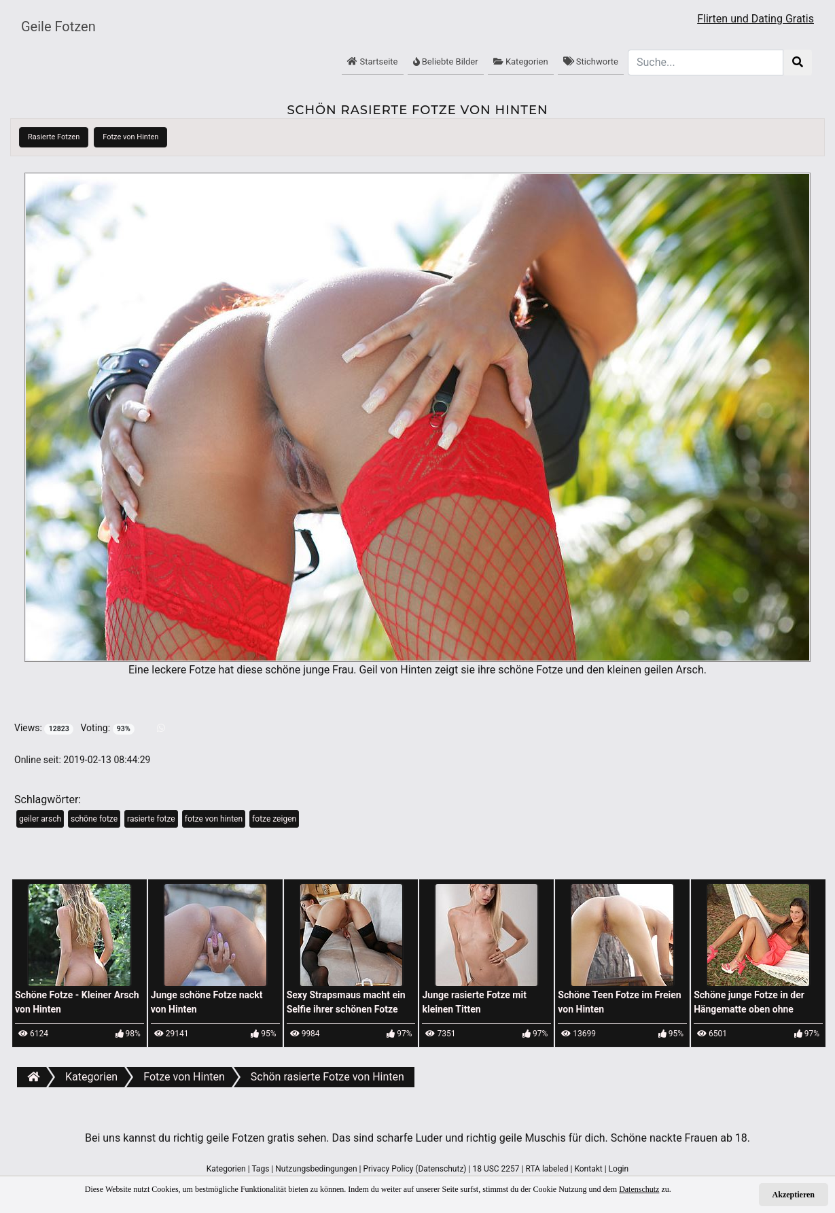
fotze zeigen (274, 819)
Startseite (372, 61)
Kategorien (520, 61)
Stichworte (590, 61)
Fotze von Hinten (130, 137)
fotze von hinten (214, 819)
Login (619, 1169)
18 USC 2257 (495, 1169)
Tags (260, 1169)
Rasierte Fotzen (53, 137)
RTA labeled (546, 1169)
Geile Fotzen (58, 26)
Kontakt (588, 1169)
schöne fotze (94, 819)
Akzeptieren (793, 1194)
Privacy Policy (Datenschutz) (414, 1169)
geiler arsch (40, 819)
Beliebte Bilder (445, 61)
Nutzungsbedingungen (316, 1169)
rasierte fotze (151, 819)
